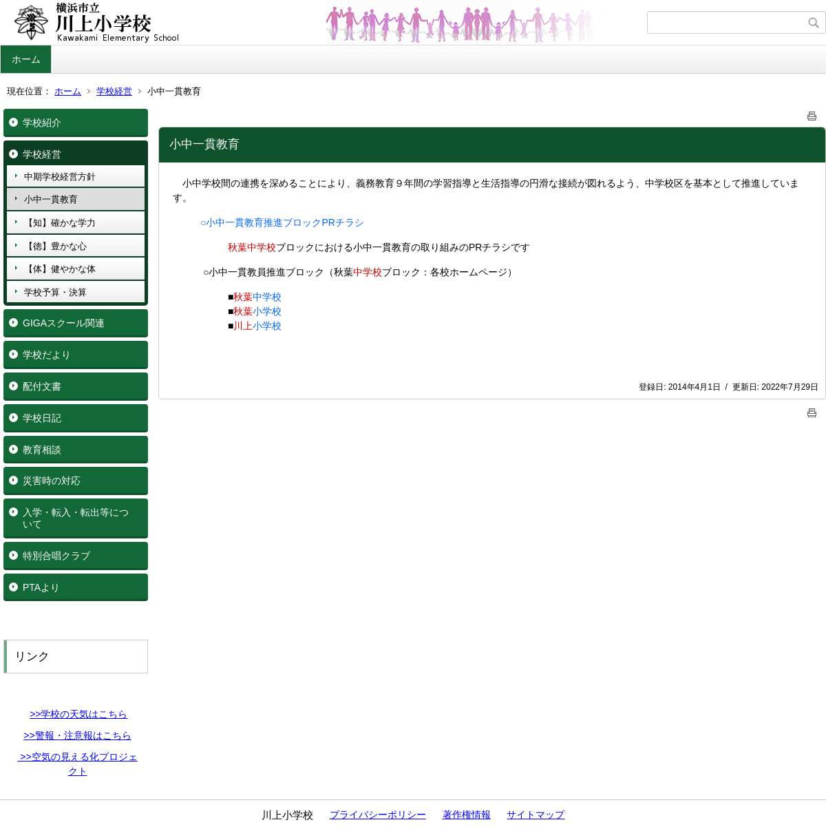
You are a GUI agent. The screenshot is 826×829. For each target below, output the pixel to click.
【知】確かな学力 (60, 223)
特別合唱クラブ (56, 555)
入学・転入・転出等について (76, 518)
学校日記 (42, 417)
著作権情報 (467, 814)
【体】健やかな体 (60, 269)
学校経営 (114, 91)
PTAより (41, 587)
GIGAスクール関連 (64, 322)
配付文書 (42, 386)
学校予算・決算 (55, 292)
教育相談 (42, 449)
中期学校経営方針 (60, 176)
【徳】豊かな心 (55, 246)
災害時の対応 (52, 480)
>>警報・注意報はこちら (77, 735)
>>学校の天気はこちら (78, 714)
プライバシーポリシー (378, 814)
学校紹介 (42, 122)
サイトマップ (535, 814)
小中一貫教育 (51, 199)
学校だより (47, 354)
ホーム (26, 59)
